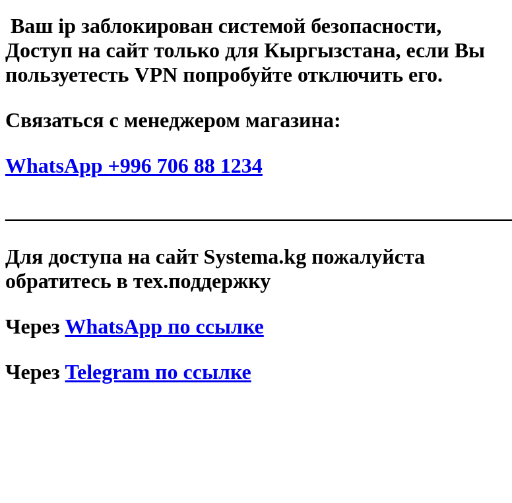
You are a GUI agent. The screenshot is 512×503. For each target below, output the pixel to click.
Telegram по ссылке (158, 372)
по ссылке (164, 326)
